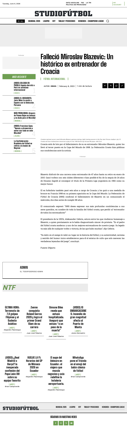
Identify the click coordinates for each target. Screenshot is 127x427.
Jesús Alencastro (78, 333)
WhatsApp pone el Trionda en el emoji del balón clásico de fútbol (78, 364)
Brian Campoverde (12, 386)
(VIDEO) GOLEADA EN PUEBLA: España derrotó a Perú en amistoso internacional (24, 86)
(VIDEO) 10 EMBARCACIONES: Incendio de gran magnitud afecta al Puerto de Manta (78, 317)
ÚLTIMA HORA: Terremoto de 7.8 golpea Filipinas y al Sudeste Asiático (12, 315)
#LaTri (17, 136)
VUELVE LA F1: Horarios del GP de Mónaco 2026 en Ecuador (34, 364)
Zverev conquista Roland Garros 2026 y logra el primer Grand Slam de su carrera (34, 317)
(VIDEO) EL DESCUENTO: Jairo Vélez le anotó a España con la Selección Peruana (24, 101)
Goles (17, 93)
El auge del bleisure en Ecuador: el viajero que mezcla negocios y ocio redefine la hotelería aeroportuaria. (56, 370)
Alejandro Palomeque (12, 330)
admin (53, 86)
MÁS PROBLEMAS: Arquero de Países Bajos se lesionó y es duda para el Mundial (24, 115)
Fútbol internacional (54, 79)
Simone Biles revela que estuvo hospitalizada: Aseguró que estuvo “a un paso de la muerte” (56, 319)
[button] (108, 21)
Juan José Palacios (34, 333)
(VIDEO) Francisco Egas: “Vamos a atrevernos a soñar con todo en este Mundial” (23, 129)
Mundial (17, 121)
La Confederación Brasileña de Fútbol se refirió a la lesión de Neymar (23, 144)
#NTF (12, 328)
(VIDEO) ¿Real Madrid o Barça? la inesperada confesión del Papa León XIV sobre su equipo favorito (12, 369)
